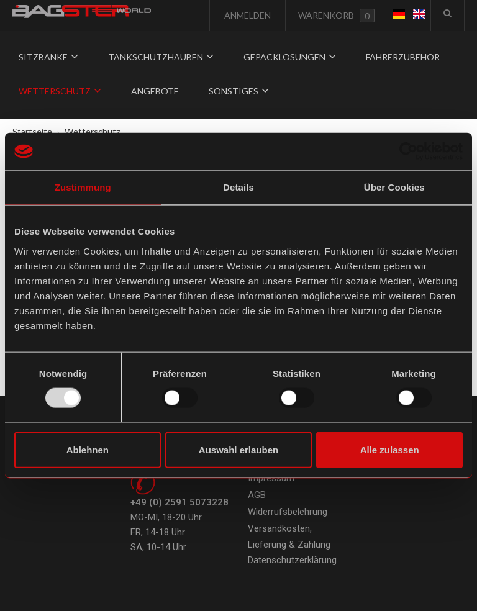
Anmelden (246, 15)
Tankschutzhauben (161, 57)
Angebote (155, 91)
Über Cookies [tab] (394, 187)
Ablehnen (87, 449)
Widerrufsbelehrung (287, 511)
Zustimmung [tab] (83, 187)
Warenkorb (336, 15)
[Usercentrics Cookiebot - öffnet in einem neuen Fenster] (408, 151)
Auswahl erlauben (238, 449)
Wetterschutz (60, 91)
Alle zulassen (389, 449)
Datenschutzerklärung (292, 560)
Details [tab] (238, 187)
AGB (257, 494)
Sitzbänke (48, 57)
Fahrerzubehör (403, 57)
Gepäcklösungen (289, 57)
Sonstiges (239, 91)
